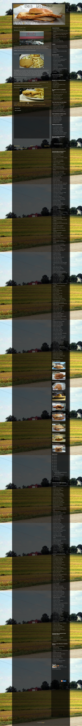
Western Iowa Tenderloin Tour (58, 41)
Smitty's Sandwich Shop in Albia (58, 311)
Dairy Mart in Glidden (57, 200)
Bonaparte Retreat (56, 179)
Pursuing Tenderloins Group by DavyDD (60, 45)
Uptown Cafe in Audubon (57, 350)
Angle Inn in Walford (56, 162)
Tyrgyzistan (61, 665)
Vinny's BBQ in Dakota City (58, 351)
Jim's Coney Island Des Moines (58, 250)
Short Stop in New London (57, 309)
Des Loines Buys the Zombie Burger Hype (60, 33)
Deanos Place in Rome (57, 205)
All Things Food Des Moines (58, 56)
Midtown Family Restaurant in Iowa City (60, 272)
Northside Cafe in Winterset (58, 280)
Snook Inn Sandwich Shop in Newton (59, 316)
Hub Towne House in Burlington (58, 243)
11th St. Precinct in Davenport (58, 153)
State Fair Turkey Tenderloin (58, 325)
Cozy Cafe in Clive (56, 195)
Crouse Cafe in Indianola (57, 196)
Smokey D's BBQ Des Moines (58, 313)
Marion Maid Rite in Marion (58, 267)
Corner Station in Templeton (58, 193)
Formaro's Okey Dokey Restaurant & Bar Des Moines (60, 473)
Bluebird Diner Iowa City (57, 177)
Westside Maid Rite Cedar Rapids (59, 355)
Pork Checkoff (55, 49)
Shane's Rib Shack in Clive (58, 308)
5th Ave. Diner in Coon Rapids (58, 156)
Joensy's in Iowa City (56, 251)
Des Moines (30, 104)
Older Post (46, 146)
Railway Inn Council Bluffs (57, 295)
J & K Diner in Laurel (56, 246)
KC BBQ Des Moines (56, 253)
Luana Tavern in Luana (57, 266)
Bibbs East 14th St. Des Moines (58, 171)
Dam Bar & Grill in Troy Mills (58, 203)
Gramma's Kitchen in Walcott (58, 235)
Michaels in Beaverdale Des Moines (59, 271)
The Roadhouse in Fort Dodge (58, 341)
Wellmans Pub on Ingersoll (57, 354)
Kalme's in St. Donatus (57, 254)
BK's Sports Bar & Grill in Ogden (58, 167)
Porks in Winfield (56, 291)
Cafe (26, 104)
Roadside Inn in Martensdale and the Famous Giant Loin (59, 300)
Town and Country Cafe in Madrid (59, 346)
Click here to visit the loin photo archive (59, 148)
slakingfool (55, 72)
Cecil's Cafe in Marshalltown (58, 185)
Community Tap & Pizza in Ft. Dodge (59, 192)
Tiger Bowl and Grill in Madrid (58, 343)
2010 (54, 465)
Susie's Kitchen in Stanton (57, 329)
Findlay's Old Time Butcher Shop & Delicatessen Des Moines (59, 218)
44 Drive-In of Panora (57, 155)
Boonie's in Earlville (56, 180)
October (55, 478)
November (56, 476)
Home (31, 146)
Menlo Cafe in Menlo (56, 270)
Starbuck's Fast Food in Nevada (58, 321)
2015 (54, 457)
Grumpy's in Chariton (57, 236)
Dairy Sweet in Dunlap (57, 201)
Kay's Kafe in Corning (57, 255)
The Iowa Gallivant (56, 71)
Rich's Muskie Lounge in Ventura (59, 298)
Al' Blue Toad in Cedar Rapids (58, 161)
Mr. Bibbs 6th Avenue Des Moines (59, 276)
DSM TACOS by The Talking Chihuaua (60, 59)
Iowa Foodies (55, 67)
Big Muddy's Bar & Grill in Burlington (59, 173)
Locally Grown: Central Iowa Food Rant (60, 68)
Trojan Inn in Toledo (56, 349)
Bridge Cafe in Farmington (57, 181)
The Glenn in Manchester (57, 334)
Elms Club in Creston (57, 210)
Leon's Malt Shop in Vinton (57, 261)
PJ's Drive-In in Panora (57, 287)
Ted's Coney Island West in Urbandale (59, 333)
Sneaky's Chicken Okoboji (57, 315)
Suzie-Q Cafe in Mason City (58, 330)
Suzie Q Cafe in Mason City (58, 40)
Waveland (31, 105)
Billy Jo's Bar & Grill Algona (58, 175)
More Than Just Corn (57, 76)
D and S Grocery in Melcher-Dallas (59, 199)
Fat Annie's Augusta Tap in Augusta (59, 214)
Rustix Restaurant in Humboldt (58, 302)
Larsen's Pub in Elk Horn (57, 258)
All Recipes (55, 81)
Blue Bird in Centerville (57, 176)
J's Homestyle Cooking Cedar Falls (59, 249)
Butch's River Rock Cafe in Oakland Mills (60, 183)
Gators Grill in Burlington (57, 232)
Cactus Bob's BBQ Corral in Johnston (59, 184)
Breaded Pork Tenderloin (21, 104)
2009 (54, 466)
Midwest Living (55, 87)
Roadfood (55, 52)
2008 (54, 468)
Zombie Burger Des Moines (58, 358)
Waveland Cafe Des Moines (58, 353)
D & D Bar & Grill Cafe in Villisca (58, 197)
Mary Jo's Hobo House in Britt (58, 268)
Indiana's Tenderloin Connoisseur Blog (59, 51)
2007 (54, 469)
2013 (54, 460)
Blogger (43, 722)
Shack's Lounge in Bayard (57, 307)
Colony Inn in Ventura (57, 191)
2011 (54, 463)
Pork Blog (55, 48)
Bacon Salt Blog (56, 83)
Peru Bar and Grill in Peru (57, 290)
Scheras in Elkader (56, 39)
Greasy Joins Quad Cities (57, 64)
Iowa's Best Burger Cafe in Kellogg (59, 245)
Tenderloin (19, 105)
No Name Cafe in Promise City (58, 279)
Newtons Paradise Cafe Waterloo (59, 278)
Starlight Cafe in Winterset (57, 322)
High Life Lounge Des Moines (58, 240)
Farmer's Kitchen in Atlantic (58, 213)
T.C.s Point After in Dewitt (57, 331)
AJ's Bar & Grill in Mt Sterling (58, 29)
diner (33, 104)
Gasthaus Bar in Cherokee (57, 226)
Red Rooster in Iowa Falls (57, 297)
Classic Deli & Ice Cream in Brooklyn (59, 188)
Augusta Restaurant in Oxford (58, 166)
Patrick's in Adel (56, 289)
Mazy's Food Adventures (57, 69)
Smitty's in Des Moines (57, 312)
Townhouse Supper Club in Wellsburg (59, 347)
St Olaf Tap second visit (57, 317)
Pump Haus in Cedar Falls (57, 293)
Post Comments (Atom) (23, 148)
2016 (54, 455)
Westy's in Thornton (56, 357)
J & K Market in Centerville (57, 247)
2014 (54, 458)
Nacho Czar (55, 77)
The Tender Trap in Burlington (58, 342)
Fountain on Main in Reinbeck (58, 225)
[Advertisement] (32, 142)
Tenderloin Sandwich (25, 105)
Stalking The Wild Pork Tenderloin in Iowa (60, 47)
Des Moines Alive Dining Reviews (59, 60)
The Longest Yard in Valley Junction (59, 337)
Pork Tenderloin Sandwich (40, 104)
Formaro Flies (55, 63)
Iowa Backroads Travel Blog (58, 65)
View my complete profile (56, 669)
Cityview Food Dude (56, 57)
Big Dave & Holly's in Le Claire (58, 172)
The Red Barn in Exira (57, 339)
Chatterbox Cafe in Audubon (58, 187)
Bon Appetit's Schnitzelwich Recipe (59, 84)
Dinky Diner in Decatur (57, 207)
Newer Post (17, 146)
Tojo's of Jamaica (56, 345)
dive (35, 104)
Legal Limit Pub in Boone (57, 259)
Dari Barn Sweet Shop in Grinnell (59, 204)
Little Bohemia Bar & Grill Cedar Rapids (60, 262)
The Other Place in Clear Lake (58, 338)
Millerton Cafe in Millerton (57, 274)
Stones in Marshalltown (57, 326)
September (56, 479)
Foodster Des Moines (57, 61)
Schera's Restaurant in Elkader (58, 305)
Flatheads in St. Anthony (57, 221)
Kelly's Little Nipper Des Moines (58, 257)
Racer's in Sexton (56, 294)
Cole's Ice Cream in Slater (57, 189)
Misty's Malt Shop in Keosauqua (58, 275)
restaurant (15, 105)
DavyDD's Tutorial (56, 85)
